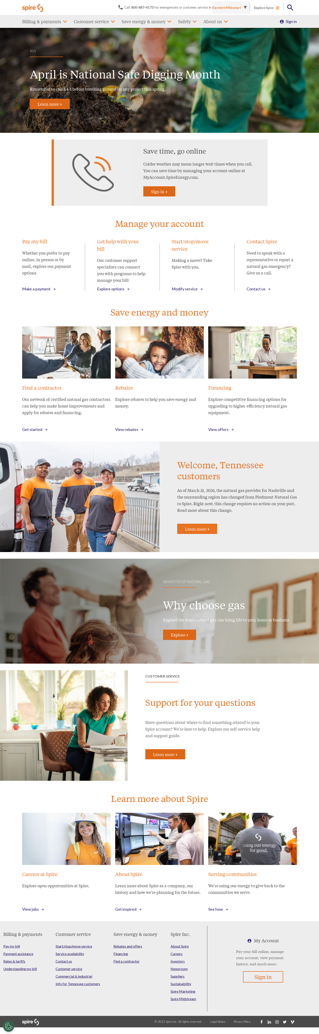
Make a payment (36, 288)
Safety (184, 21)
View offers (218, 429)
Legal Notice (218, 1021)
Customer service (91, 21)
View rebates (126, 429)
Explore (179, 635)
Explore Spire (264, 7)
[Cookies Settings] (8, 1026)
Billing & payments (41, 21)
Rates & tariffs (14, 961)
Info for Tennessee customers (78, 984)
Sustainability (181, 984)
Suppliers (178, 976)
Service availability (70, 954)
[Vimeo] (292, 1021)
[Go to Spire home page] (33, 7)
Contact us (256, 288)
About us (212, 21)
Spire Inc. (180, 934)
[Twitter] (284, 1021)
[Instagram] (277, 1021)
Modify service (185, 288)
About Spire (180, 946)
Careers (177, 954)
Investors (178, 961)
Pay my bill (11, 946)
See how (215, 909)
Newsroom (179, 969)
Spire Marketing (183, 991)
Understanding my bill (20, 969)
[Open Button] (290, 7)
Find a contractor (126, 961)
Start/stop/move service (74, 946)
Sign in (291, 21)
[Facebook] (261, 1021)
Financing (120, 954)
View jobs (30, 909)
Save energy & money (143, 21)
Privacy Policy (242, 1021)
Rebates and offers (127, 946)
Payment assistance (18, 954)
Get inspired (125, 909)
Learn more (50, 104)
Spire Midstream (183, 999)
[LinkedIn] (269, 1021)
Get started (32, 429)
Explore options (110, 288)
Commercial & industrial (74, 976)
